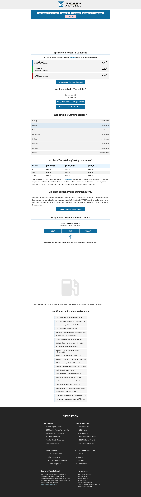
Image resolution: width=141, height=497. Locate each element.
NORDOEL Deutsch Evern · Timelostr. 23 (68, 355)
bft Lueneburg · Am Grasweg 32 (65, 336)
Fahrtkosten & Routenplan (55, 440)
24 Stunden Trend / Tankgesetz (57, 430)
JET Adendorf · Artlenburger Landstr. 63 (68, 346)
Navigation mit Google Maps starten (70, 102)
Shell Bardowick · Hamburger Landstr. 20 (68, 374)
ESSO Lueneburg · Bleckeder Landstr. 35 (68, 339)
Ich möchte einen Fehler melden (70, 209)
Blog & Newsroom (55, 454)
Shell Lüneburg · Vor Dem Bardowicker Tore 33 (70, 388)
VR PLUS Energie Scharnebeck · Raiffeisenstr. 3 (70, 400)
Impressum (82, 460)
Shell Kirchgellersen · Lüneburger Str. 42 (68, 377)
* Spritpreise (42, 13)
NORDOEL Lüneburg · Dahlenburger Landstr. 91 (71, 359)
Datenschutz (82, 464)
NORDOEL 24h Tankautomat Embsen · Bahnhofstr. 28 (68, 351)
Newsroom (98, 13)
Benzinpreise (65, 13)
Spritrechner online (53, 437)
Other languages (55, 464)
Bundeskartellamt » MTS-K (48, 484)
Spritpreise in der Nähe (87, 437)
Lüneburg (72, 57)
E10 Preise (76, 13)
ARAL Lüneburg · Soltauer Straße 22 (67, 325)
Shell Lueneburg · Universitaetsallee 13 (68, 381)
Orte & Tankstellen (52, 443)
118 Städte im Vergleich (87, 440)
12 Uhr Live (70, 16)
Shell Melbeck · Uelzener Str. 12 (66, 392)
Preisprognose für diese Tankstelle (71, 82)
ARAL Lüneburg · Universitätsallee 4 (67, 328)
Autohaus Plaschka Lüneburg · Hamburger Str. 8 (71, 332)
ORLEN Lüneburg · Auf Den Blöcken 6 (68, 363)
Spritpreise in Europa (86, 443)
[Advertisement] (70, 34)
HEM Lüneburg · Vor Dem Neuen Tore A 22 (69, 343)
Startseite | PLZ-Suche (54, 427)
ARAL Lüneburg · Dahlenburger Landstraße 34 (70, 321)
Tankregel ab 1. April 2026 (55, 433)
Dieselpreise (87, 13)
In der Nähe (53, 13)
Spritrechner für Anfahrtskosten (70, 107)
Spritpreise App (54, 457)
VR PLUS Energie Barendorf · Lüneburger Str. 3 (71, 395)
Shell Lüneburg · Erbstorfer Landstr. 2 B (68, 384)
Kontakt (80, 457)
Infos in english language (58, 460)
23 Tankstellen (67, 179)
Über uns (81, 454)
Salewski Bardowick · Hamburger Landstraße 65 (71, 366)
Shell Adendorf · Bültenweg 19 (65, 370)
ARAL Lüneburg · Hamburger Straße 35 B (69, 317)
